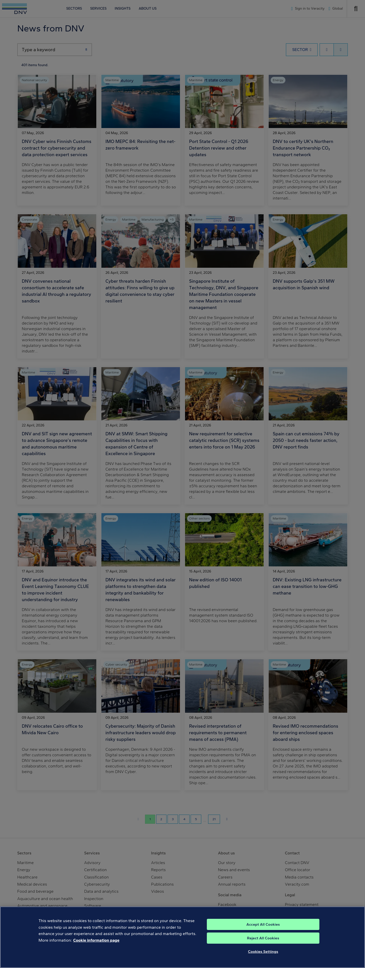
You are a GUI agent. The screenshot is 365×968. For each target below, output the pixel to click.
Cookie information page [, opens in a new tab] (96, 949)
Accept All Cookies (263, 934)
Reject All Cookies (263, 948)
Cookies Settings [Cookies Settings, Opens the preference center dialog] (263, 961)
